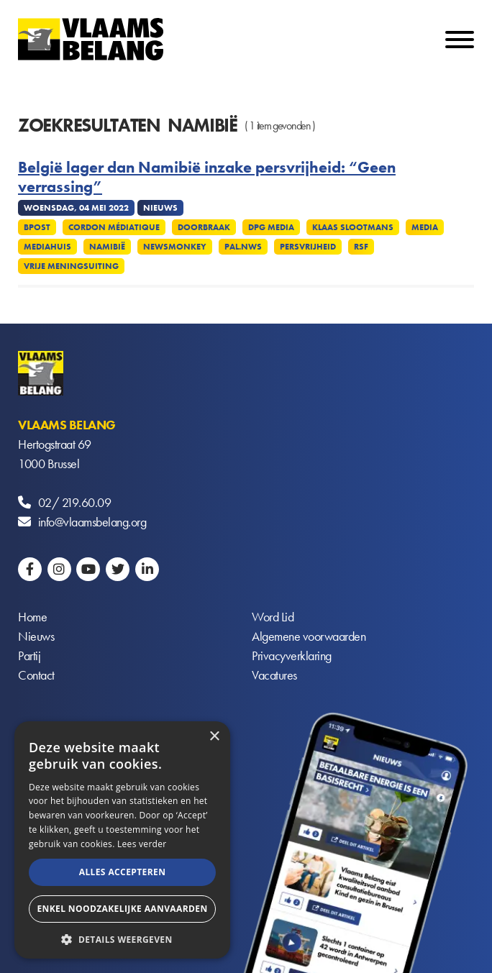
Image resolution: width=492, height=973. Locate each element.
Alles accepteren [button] (122, 872)
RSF (361, 246)
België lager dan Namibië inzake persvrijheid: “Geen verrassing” (207, 177)
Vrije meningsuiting (71, 266)
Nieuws (36, 636)
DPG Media (271, 227)
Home (32, 616)
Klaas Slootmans (352, 227)
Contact (36, 675)
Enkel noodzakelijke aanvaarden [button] (122, 909)
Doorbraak (204, 227)
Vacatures (274, 675)
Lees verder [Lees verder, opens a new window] (142, 844)
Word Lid (272, 616)
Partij (29, 655)
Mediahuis (47, 246)
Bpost (37, 227)
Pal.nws (243, 246)
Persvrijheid (308, 246)
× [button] (214, 736)
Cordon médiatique (114, 227)
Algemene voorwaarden (308, 636)
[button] (122, 938)
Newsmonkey (174, 246)
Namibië (107, 246)
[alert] (122, 840)
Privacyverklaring (292, 655)
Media (424, 227)
